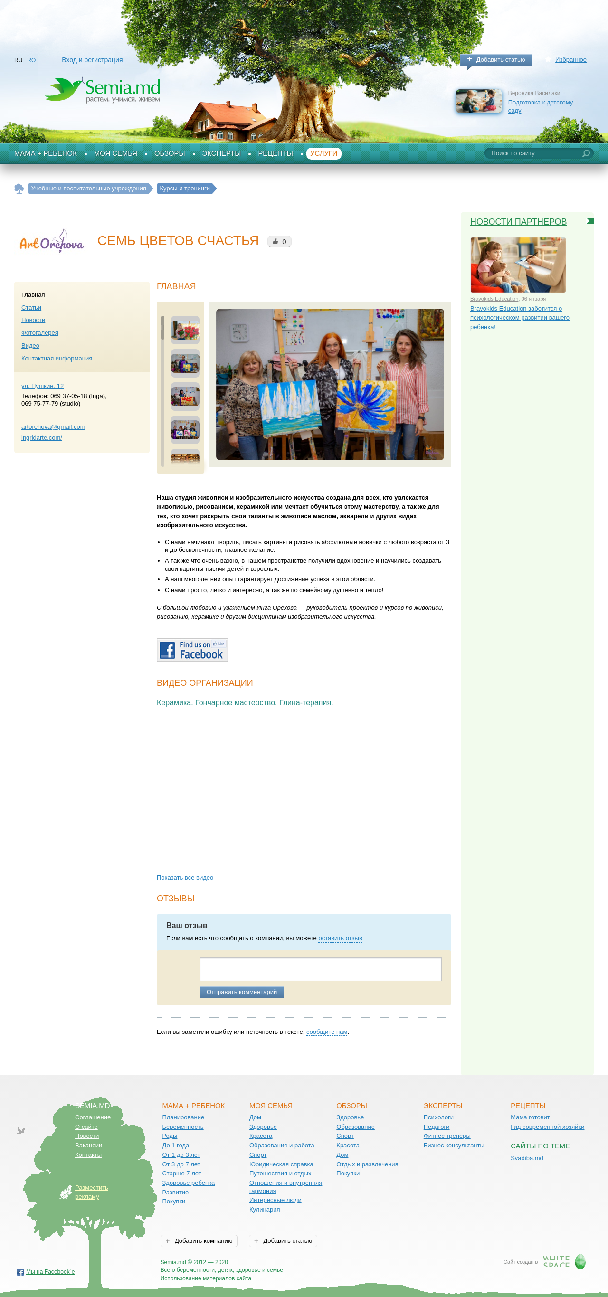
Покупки (173, 1201)
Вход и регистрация (92, 60)
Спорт (258, 1154)
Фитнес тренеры (447, 1135)
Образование (355, 1126)
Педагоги (437, 1126)
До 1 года (175, 1145)
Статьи (31, 307)
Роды (169, 1135)
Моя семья (115, 153)
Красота (261, 1135)
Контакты (88, 1154)
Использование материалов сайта (206, 1278)
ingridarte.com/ (41, 437)
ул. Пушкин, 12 (42, 385)
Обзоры (169, 153)
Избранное (571, 59)
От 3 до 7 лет (181, 1164)
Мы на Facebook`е (50, 1272)
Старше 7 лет (181, 1173)
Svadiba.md (527, 1158)
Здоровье (263, 1126)
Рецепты (275, 153)
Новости (33, 319)
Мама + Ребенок (45, 153)
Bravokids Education (494, 299)
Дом (255, 1117)
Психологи (439, 1117)
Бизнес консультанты (454, 1145)
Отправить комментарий (242, 991)
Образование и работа (281, 1145)
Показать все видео (185, 877)
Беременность (182, 1126)
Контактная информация (56, 358)
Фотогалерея (39, 332)
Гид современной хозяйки (547, 1126)
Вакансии (88, 1145)
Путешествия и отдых (280, 1173)
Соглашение (93, 1117)
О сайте (86, 1126)
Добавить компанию (202, 1240)
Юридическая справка (281, 1164)
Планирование (183, 1117)
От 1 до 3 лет (181, 1154)
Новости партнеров (518, 222)
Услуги (324, 153)
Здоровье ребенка (188, 1182)
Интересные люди (275, 1199)
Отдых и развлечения (367, 1164)
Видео (30, 345)
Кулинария (264, 1209)
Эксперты (221, 153)
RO (31, 60)
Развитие (175, 1192)
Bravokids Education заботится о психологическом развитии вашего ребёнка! (520, 318)
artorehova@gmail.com (53, 426)
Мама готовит (530, 1117)
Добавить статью (500, 59)
